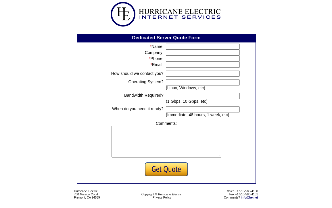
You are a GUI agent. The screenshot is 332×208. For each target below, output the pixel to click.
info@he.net (249, 203)
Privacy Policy (162, 203)
